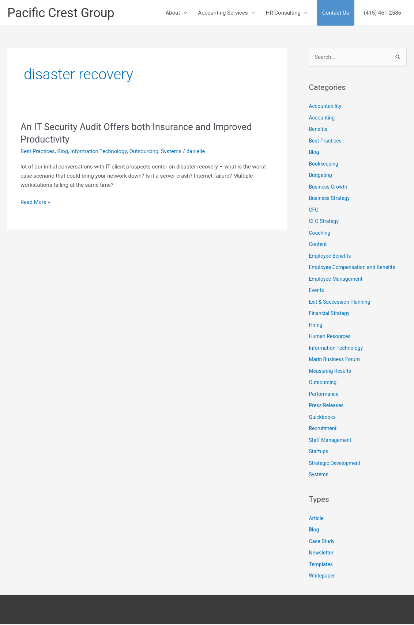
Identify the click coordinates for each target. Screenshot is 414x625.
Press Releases (326, 406)
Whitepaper (322, 576)
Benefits (318, 130)
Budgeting (320, 176)
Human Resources (329, 337)
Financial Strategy (329, 314)
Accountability (325, 107)
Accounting (322, 118)
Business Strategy (329, 199)
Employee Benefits (330, 257)
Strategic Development (334, 464)
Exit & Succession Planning (339, 303)
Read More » (35, 202)
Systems (174, 152)
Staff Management (330, 441)
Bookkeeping (323, 164)
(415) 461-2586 (382, 13)
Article (316, 519)
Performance (323, 395)
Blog (63, 152)
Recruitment (322, 429)
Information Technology (100, 152)
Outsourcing (146, 152)
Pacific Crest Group (62, 12)
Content (318, 245)
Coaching (319, 233)
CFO (313, 210)
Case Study (321, 542)
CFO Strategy (323, 222)
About (173, 13)
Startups (318, 452)
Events (316, 291)
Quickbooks (322, 418)
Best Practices (38, 152)
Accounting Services (223, 13)
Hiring (315, 326)
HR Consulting (283, 13)
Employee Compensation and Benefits (352, 268)
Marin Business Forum (334, 360)
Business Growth (328, 187)
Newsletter (321, 553)
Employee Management (335, 280)
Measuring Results (330, 372)
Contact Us (335, 13)
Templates (321, 565)
